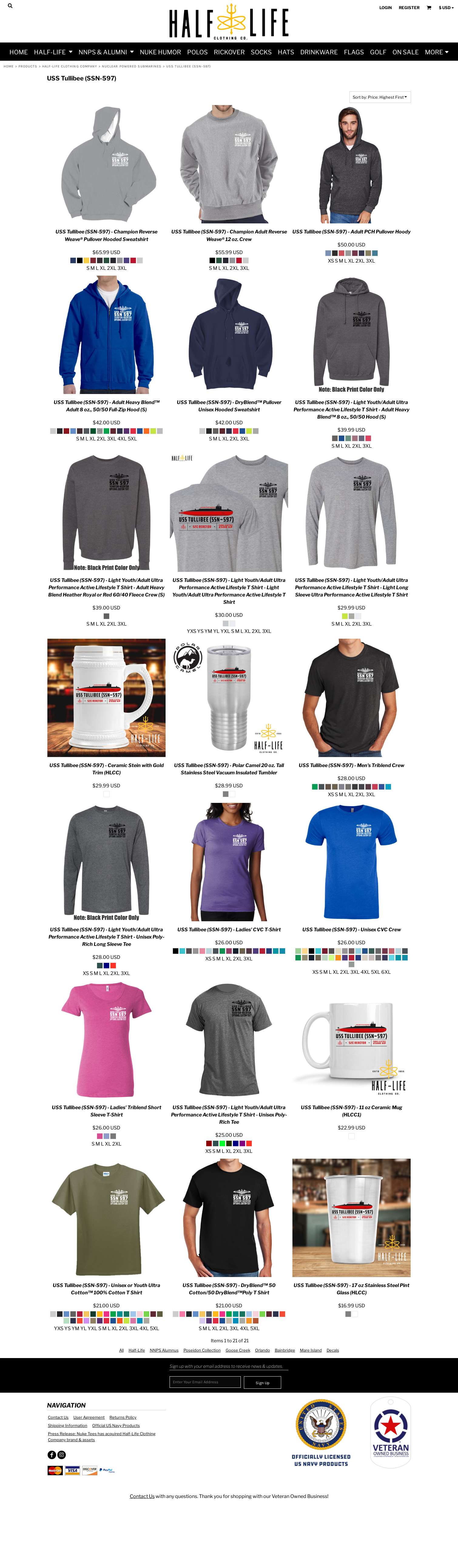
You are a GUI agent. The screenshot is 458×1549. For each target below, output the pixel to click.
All (121, 1350)
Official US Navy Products (116, 1425)
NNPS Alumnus (164, 1350)
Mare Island (311, 1350)
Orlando (262, 1350)
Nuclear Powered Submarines (132, 66)
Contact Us (58, 1417)
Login (385, 7)
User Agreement (89, 1417)
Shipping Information (67, 1425)
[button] (53, 51)
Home (9, 66)
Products (28, 66)
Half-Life (137, 1350)
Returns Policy (122, 1417)
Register (409, 7)
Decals (333, 1350)
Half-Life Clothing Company (69, 66)
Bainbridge (285, 1350)
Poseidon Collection (202, 1350)
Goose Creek (238, 1350)
